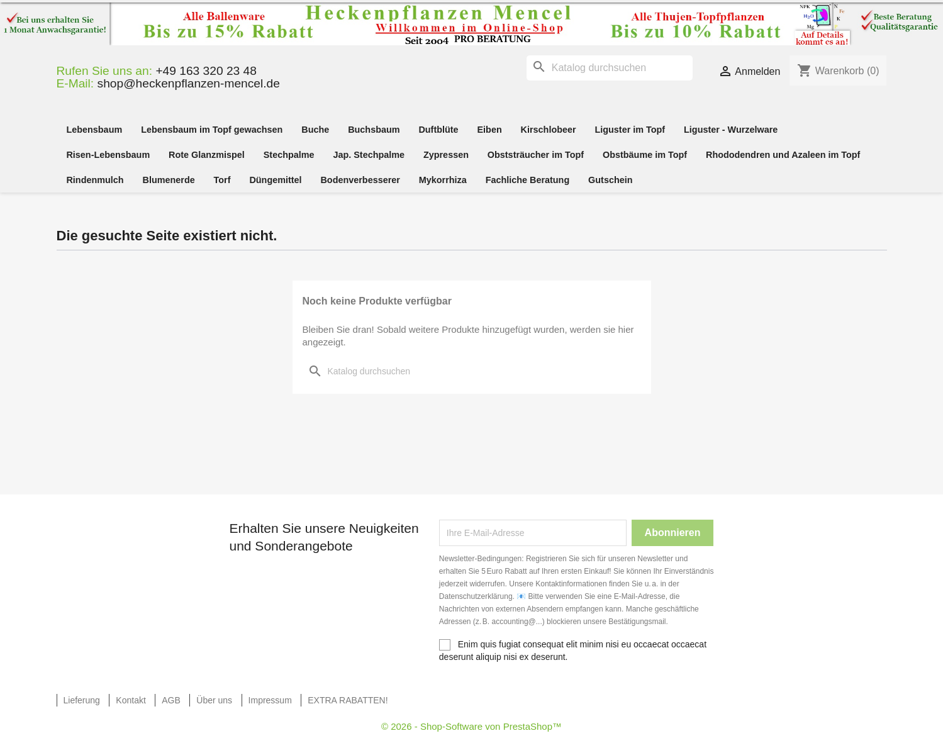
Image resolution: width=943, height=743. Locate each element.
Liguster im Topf (629, 130)
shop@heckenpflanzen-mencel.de (189, 83)
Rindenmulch (94, 180)
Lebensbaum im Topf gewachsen (211, 130)
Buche (315, 130)
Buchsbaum (373, 130)
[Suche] (610, 68)
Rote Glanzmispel (207, 155)
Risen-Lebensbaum (108, 155)
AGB (171, 700)
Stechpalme (289, 155)
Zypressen (446, 155)
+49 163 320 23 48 (206, 70)
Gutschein (610, 180)
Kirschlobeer (548, 130)
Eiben (489, 130)
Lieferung (82, 700)
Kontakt (130, 700)
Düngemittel (275, 180)
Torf (222, 180)
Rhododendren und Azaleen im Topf (783, 155)
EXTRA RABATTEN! (348, 700)
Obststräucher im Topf (536, 155)
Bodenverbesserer (359, 180)
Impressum (270, 700)
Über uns (214, 700)
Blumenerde (169, 180)
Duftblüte (438, 130)
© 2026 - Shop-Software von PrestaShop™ (471, 726)
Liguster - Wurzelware (731, 130)
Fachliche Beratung (528, 180)
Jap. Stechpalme (369, 155)
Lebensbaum (94, 130)
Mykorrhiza (443, 180)
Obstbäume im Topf (645, 155)
